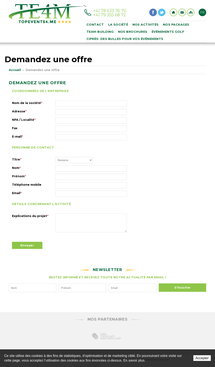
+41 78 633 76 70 (109, 10)
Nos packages (176, 24)
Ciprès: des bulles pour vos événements (125, 39)
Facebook (153, 12)
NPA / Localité (23, 120)
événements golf (168, 32)
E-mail (17, 136)
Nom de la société (27, 103)
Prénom (19, 176)
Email (17, 193)
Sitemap (190, 12)
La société (118, 24)
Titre (16, 159)
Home (173, 12)
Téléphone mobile (26, 185)
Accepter (202, 358)
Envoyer (27, 245)
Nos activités (145, 24)
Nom (16, 168)
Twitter (161, 12)
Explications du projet (30, 216)
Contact (182, 12)
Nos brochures (133, 32)
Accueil (15, 70)
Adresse (19, 111)
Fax (14, 128)
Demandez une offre (43, 70)
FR (202, 12)
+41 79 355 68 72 (109, 14)
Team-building (100, 32)
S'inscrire (182, 287)
